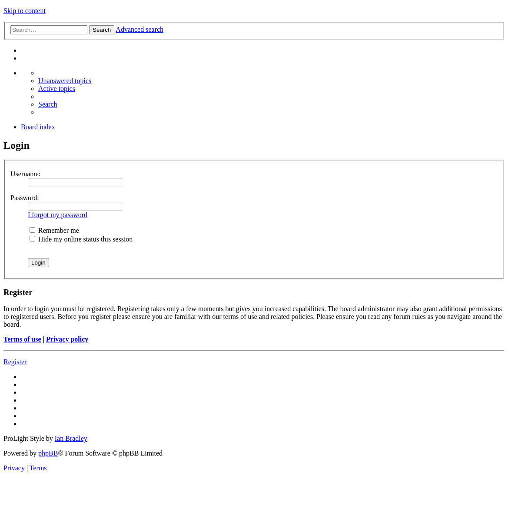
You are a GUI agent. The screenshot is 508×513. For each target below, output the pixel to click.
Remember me (54, 230)
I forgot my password (57, 214)
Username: (25, 174)
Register (15, 361)
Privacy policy (67, 339)
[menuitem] (64, 80)
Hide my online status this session (81, 239)
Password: (24, 197)
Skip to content (24, 10)
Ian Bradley (71, 438)
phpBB (48, 453)
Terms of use (22, 339)
